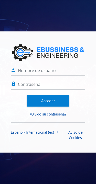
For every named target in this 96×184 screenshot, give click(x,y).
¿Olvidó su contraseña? (48, 114)
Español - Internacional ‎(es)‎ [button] (33, 132)
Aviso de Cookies (75, 135)
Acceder (48, 100)
